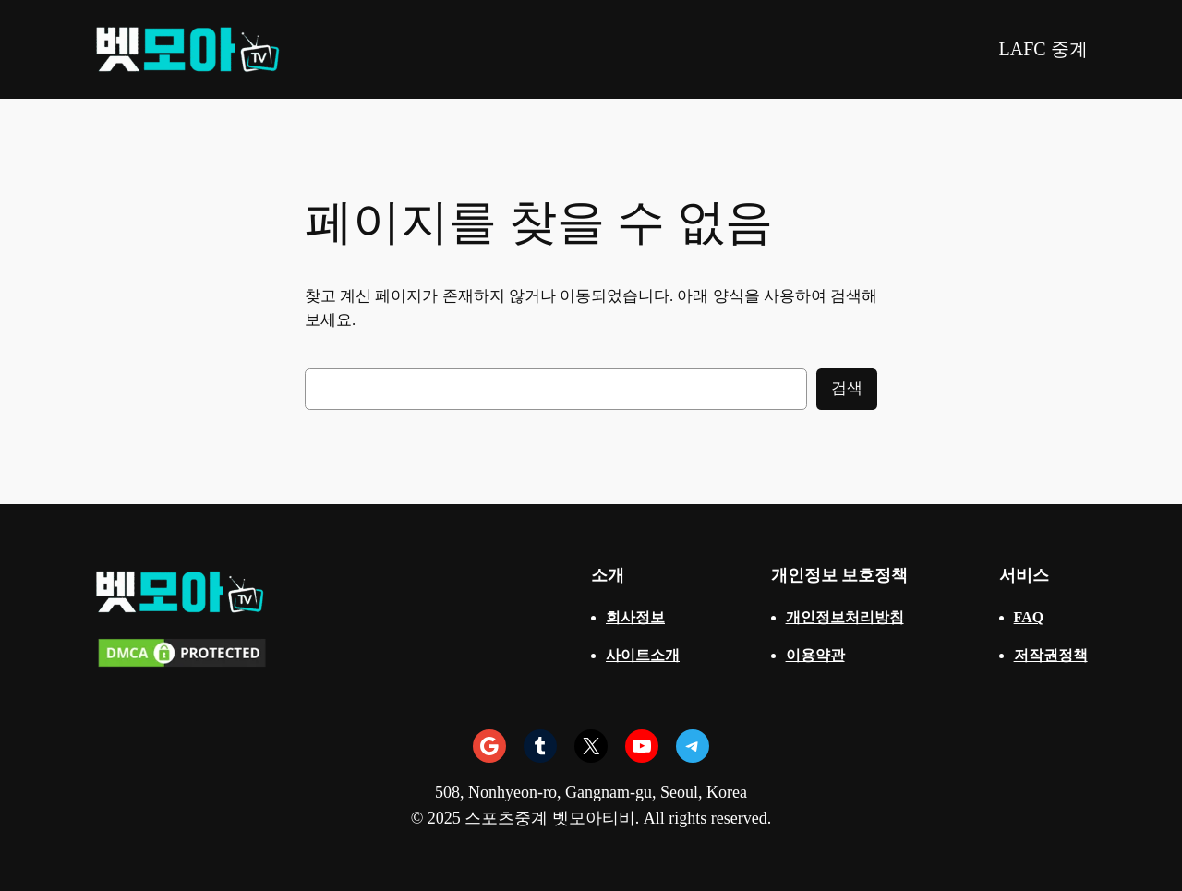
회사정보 (635, 617)
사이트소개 (643, 655)
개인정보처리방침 (845, 617)
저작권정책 (1051, 655)
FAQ (1029, 617)
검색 (846, 388)
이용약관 (815, 655)
